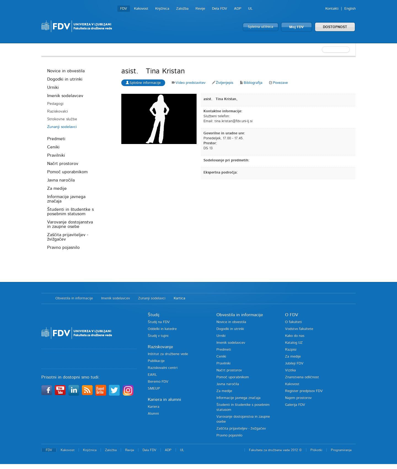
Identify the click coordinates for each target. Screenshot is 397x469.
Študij (153, 315)
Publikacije (156, 361)
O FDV (291, 315)
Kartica (179, 298)
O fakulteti (293, 322)
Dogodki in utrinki (64, 79)
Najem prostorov (298, 398)
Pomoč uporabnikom (67, 172)
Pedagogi (55, 104)
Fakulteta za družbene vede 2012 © (275, 450)
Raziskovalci (57, 111)
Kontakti (332, 8)
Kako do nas (294, 336)
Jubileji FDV (294, 363)
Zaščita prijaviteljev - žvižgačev (67, 237)
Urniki (53, 87)
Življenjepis (222, 83)
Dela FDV (219, 8)
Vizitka (290, 370)
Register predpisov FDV (304, 391)
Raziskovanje (160, 347)
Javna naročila (61, 180)
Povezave (278, 83)
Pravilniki (56, 155)
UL (250, 8)
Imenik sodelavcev (65, 96)
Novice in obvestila (66, 71)
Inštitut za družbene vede (168, 354)
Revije (200, 8)
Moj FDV (296, 27)
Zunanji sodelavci (62, 127)
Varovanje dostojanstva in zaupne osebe (70, 224)
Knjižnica (162, 8)
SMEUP (154, 388)
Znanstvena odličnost (302, 377)
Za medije (57, 188)
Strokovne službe (62, 119)
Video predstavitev (188, 83)
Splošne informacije (143, 83)
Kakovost (141, 8)
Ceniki (53, 147)
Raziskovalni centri (163, 368)
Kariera (153, 407)
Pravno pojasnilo (63, 247)
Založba (182, 8)
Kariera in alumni (164, 399)
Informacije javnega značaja (66, 198)
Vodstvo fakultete (299, 329)
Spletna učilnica (260, 27)
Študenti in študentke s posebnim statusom (70, 211)
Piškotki (316, 450)
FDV (123, 8)
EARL (152, 375)
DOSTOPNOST (335, 27)
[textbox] (319, 49)
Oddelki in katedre (162, 329)
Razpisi (290, 349)
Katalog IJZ (294, 343)
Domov (45, 298)
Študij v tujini (158, 336)
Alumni (153, 413)
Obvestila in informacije (74, 298)
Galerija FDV (295, 405)
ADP (237, 8)
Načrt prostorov (62, 163)
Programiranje (341, 450)
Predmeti (56, 139)
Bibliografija (251, 83)
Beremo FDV (158, 381)
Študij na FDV (159, 322)
